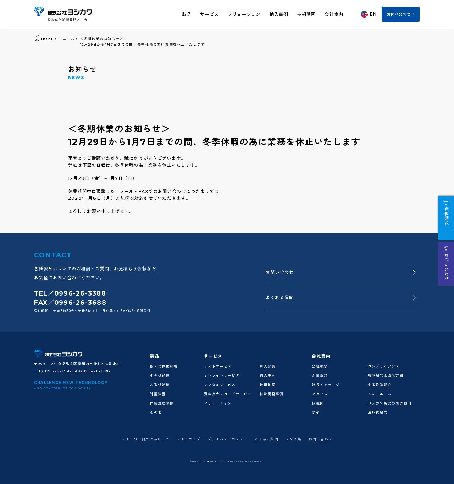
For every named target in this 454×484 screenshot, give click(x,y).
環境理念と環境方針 (386, 375)
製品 (187, 14)
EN (369, 14)
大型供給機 (160, 385)
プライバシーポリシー (227, 439)
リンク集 (293, 439)
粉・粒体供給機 (164, 366)
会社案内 (334, 14)
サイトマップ (188, 439)
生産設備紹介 (380, 385)
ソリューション (244, 14)
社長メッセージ (326, 385)
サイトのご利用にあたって (146, 439)
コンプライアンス (384, 366)
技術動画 (306, 14)
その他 (156, 412)
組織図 (318, 403)
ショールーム (380, 394)
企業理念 (320, 375)
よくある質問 (280, 297)
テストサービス (218, 366)
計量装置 (158, 394)
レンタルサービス (220, 385)
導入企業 (268, 366)
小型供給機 (160, 375)
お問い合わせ (399, 14)
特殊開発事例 (271, 394)
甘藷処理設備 (161, 403)
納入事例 (278, 14)
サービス (209, 14)
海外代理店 (378, 412)
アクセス (320, 394)
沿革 (316, 412)
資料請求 (446, 216)
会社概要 (320, 366)
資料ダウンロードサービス (228, 394)
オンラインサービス (222, 375)
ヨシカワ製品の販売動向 (390, 403)
